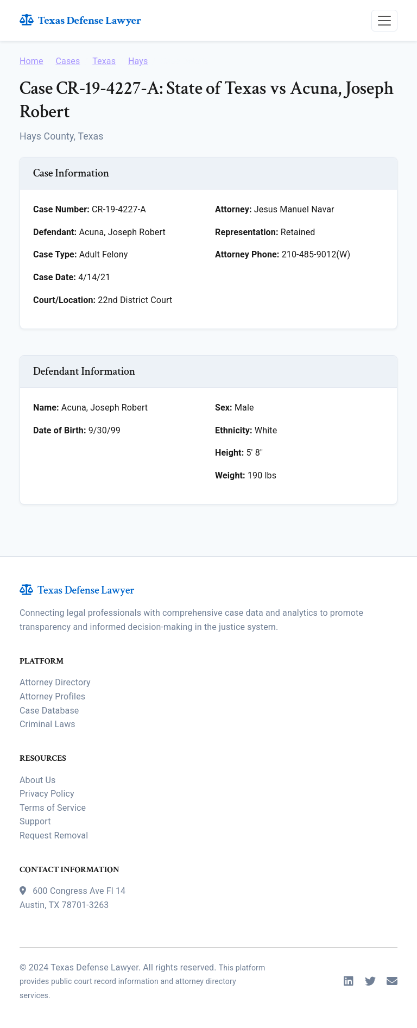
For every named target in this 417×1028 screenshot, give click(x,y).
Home (31, 61)
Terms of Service (53, 808)
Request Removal (54, 835)
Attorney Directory (55, 682)
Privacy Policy (47, 794)
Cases (67, 61)
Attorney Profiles (52, 696)
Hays (138, 61)
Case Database (49, 710)
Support (35, 821)
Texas (104, 61)
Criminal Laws (47, 724)
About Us (37, 780)
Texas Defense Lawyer (80, 20)
